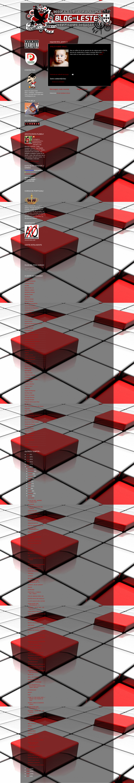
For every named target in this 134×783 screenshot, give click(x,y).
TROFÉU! (30, 573)
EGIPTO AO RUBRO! (34, 518)
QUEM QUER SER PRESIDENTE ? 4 (33, 604)
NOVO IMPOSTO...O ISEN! (35, 740)
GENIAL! (30, 728)
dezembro (31, 468)
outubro (30, 473)
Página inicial (82, 89)
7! (28, 632)
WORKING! (31, 589)
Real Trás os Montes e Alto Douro (34, 406)
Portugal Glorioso (29, 397)
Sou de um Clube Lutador (32, 422)
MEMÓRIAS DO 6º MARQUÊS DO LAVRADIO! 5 (36, 638)
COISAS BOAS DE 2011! (35, 757)
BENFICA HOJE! (32, 515)
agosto (30, 478)
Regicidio (27, 408)
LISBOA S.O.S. (29, 355)
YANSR (27, 442)
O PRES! (30, 576)
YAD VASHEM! (32, 534)
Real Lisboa (28, 404)
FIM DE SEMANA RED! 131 (35, 525)
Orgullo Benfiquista (30, 390)
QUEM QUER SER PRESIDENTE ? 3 (33, 707)
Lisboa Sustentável (30, 357)
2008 (28, 773)
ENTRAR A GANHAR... (34, 762)
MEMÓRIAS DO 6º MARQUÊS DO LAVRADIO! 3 (36, 658)
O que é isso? (28, 386)
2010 (28, 768)
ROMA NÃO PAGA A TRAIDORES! (33, 720)
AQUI (101, 54)
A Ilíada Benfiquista (30, 281)
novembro (31, 471)
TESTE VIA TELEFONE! (35, 682)
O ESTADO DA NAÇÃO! (34, 717)
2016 (28, 454)
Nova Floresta (28, 373)
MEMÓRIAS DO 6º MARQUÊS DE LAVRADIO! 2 (36, 667)
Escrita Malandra (29, 326)
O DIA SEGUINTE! (33, 571)
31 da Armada (28, 279)
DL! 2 (29, 546)
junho (30, 483)
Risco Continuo (29, 413)
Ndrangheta (28, 370)
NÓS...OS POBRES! (33, 677)
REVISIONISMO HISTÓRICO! (36, 664)
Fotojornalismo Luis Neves (32, 341)
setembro (31, 476)
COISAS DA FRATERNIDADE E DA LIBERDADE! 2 (36, 565)
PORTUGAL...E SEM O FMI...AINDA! (34, 592)
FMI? (29, 695)
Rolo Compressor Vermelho (32, 415)
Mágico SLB (28, 368)
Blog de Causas (29, 299)
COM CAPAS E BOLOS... (35, 611)
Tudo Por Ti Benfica (30, 431)
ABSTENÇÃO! (32, 750)
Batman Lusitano (29, 290)
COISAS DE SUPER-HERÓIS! (36, 630)
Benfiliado (27, 296)
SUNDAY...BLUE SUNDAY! (35, 584)
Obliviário (27, 388)
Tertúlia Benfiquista (30, 424)
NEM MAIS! (31, 625)
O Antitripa (28, 377)
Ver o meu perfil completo (32, 161)
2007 (28, 776)
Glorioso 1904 (28, 350)
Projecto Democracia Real (32, 402)
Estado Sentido (29, 328)
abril (29, 488)
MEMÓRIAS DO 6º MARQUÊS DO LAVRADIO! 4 (36, 642)
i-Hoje (26, 444)
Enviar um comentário (58, 82)
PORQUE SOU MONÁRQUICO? (33, 528)
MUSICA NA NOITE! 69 (34, 622)
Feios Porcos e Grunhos (31, 337)
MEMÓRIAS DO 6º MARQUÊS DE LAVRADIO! (36, 671)
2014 (28, 459)
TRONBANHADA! (33, 661)
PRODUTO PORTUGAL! (35, 541)
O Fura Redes (29, 381)
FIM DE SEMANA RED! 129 (35, 653)
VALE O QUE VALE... (59, 46)
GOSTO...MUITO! (33, 620)
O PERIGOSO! (32, 690)
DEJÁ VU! (31, 674)
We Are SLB (28, 437)
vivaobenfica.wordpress (31, 446)
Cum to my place (29, 319)
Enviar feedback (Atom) (63, 93)
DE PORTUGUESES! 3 (34, 553)
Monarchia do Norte (30, 364)
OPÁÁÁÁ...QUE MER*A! (35, 645)
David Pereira (28, 321)
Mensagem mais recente (59, 89)
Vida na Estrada (29, 435)
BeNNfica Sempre (30, 292)
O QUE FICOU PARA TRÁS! (36, 765)
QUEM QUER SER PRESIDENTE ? (33, 743)
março (30, 491)
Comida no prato (29, 314)
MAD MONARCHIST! (34, 532)
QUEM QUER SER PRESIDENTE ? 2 (33, 736)
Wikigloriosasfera (29, 440)
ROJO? (30, 692)
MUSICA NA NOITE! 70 (34, 543)
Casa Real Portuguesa (31, 303)
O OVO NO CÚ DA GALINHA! (36, 627)
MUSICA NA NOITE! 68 (34, 648)
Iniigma (27, 352)
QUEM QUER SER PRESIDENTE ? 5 (33, 581)
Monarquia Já (28, 366)
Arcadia (27, 285)
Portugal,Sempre (29, 399)
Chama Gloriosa (29, 310)
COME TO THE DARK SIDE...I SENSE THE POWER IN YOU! (36, 699)
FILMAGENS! (31, 520)
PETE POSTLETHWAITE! (35, 755)
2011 (28, 466)
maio (29, 486)
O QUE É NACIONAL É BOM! (36, 618)
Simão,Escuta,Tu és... (31, 417)
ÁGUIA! (30, 587)
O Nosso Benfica (29, 384)
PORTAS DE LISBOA (34, 513)
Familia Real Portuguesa (31, 334)
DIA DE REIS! (32, 731)
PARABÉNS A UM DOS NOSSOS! (34, 537)
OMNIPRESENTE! (33, 523)
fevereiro (30, 493)
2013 (28, 461)
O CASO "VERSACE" (34, 714)
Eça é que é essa (29, 332)
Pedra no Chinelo (29, 395)
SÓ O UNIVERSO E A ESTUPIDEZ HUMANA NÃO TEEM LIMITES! (36, 686)
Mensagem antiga (102, 89)
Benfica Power (29, 294)
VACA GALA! (31, 550)
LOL (29, 555)
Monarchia (28, 361)
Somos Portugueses (30, 419)
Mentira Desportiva (30, 359)
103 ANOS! (31, 498)
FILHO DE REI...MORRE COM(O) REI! (35, 501)
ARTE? (30, 726)
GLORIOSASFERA (30, 346)
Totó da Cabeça (29, 428)
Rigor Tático (28, 411)
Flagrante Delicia (29, 339)
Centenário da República (32, 308)
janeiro (30, 496)
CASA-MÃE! (31, 650)
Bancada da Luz (29, 287)
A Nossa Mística (29, 283)
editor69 (37, 136)
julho (29, 481)
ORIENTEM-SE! (32, 511)
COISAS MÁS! (32, 733)
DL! (29, 562)
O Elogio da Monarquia (31, 379)
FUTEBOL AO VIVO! (33, 752)
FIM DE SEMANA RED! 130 (35, 596)
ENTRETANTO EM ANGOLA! (36, 598)
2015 (28, 457)
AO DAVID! (31, 504)
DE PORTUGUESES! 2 (34, 568)
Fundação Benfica (30, 343)
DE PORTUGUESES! (34, 578)
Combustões (28, 312)
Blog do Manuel (29, 301)
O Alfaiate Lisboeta (30, 375)
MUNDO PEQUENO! (34, 679)
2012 (28, 464)
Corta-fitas (27, 317)
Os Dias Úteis (28, 393)
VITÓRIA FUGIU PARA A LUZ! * (37, 635)
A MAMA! (30, 548)
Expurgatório (28, 330)
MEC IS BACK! (32, 723)
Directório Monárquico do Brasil (33, 323)
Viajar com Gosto (29, 433)
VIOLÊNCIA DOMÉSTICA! (35, 655)
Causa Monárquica (30, 305)
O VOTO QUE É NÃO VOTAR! (36, 601)
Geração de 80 (29, 348)
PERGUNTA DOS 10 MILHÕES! (33, 747)
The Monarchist (29, 426)
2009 (28, 771)
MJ (103, 52)
